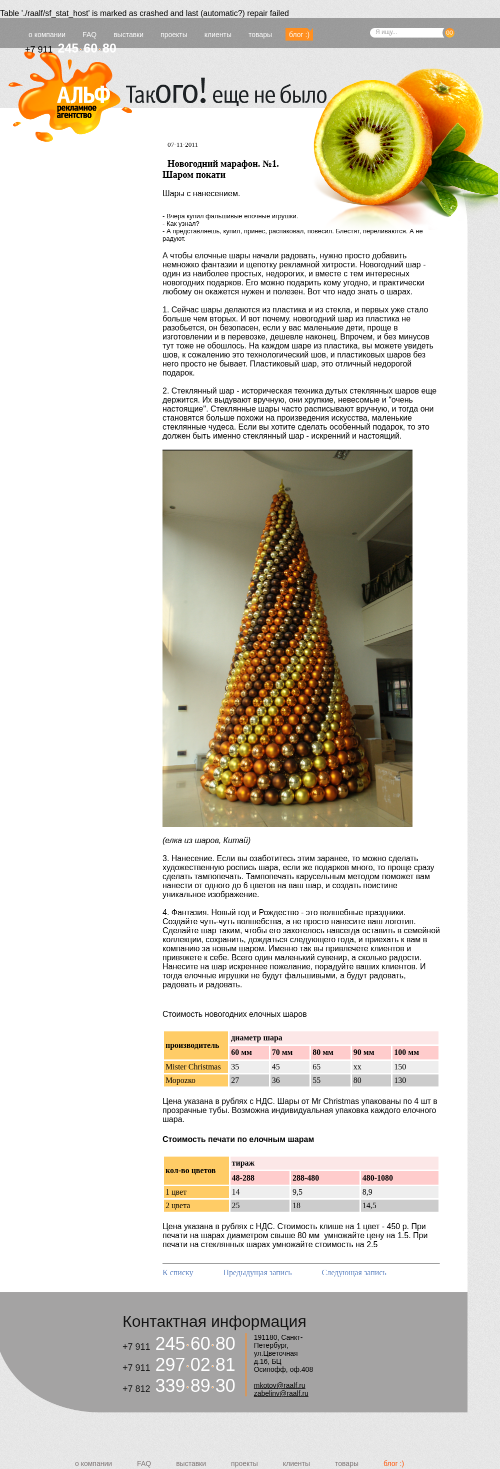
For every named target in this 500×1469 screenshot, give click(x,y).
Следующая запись (354, 1272)
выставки (129, 35)
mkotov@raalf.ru (280, 1385)
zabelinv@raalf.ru (281, 1393)
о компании (47, 35)
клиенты (218, 35)
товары (260, 35)
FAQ (89, 35)
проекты (174, 35)
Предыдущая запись (258, 1272)
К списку (178, 1272)
